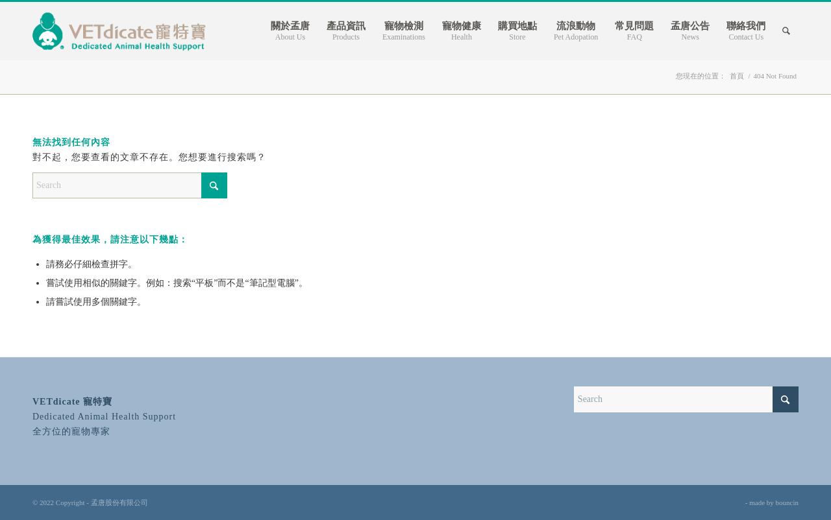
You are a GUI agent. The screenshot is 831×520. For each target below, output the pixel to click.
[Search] (786, 31)
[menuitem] (290, 31)
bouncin (787, 502)
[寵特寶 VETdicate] (120, 31)
